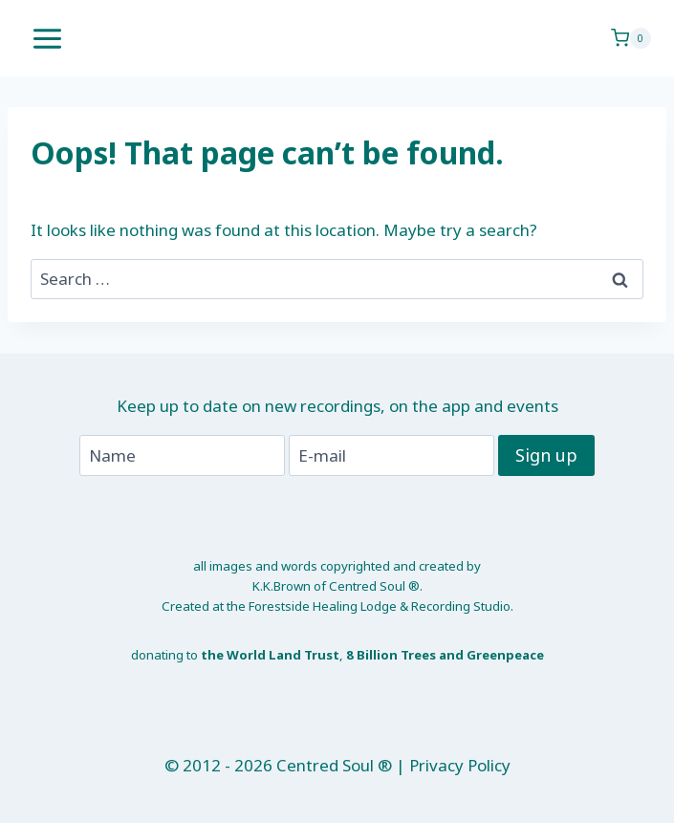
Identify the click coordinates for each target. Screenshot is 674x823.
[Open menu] (48, 38)
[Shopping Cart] (631, 38)
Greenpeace (505, 654)
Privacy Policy (460, 765)
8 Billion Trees (391, 654)
